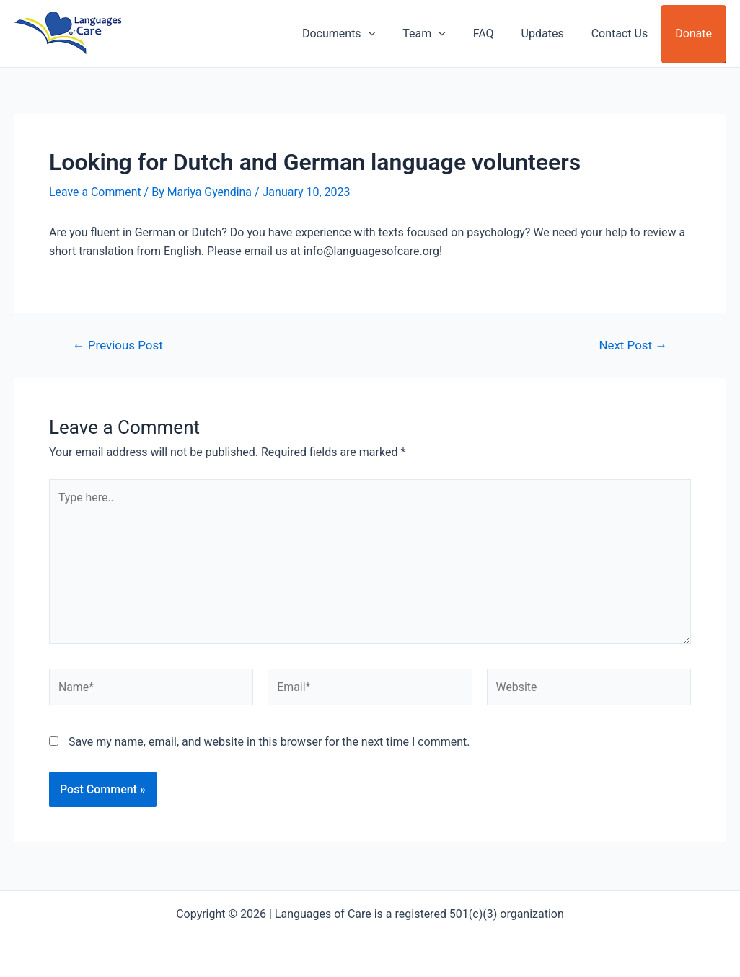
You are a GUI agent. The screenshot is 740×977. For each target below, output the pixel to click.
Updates (553, 33)
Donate (695, 33)
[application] (391, 34)
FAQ (498, 33)
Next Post (633, 345)
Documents (362, 34)
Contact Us (626, 33)
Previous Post (118, 345)
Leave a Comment (95, 192)
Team (443, 34)
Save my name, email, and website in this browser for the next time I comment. (269, 743)
